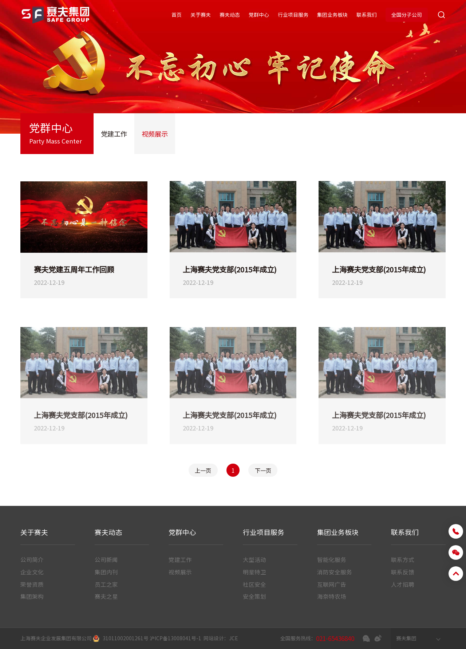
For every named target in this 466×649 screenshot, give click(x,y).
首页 (176, 14)
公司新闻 (106, 559)
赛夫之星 (106, 596)
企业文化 (32, 572)
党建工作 (114, 133)
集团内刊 (106, 572)
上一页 (203, 470)
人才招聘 (402, 584)
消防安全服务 (334, 572)
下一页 (263, 470)
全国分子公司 (406, 14)
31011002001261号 (126, 638)
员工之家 (106, 584)
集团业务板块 (332, 14)
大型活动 (254, 559)
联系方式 (402, 559)
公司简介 (32, 559)
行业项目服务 (293, 14)
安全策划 (254, 596)
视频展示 (155, 133)
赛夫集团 (406, 638)
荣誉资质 (32, 584)
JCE (233, 638)
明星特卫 (254, 572)
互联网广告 (331, 584)
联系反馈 (402, 572)
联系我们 (366, 14)
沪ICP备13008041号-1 (175, 638)
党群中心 (259, 14)
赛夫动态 (230, 14)
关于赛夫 (200, 14)
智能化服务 (331, 559)
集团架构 (32, 596)
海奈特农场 (331, 596)
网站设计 (214, 638)
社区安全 (254, 584)
